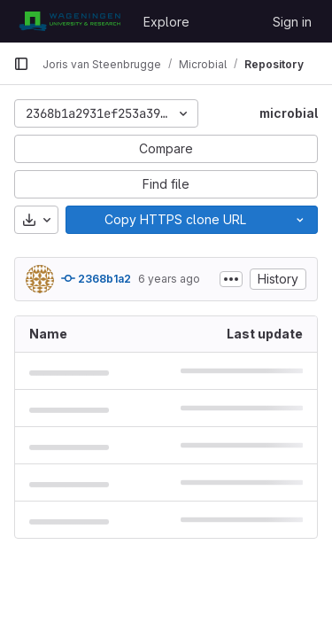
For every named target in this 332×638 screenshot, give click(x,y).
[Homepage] (69, 21)
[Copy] (174, 220)
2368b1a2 (96, 278)
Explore (166, 21)
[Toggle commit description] (231, 279)
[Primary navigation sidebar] (21, 64)
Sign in (292, 21)
